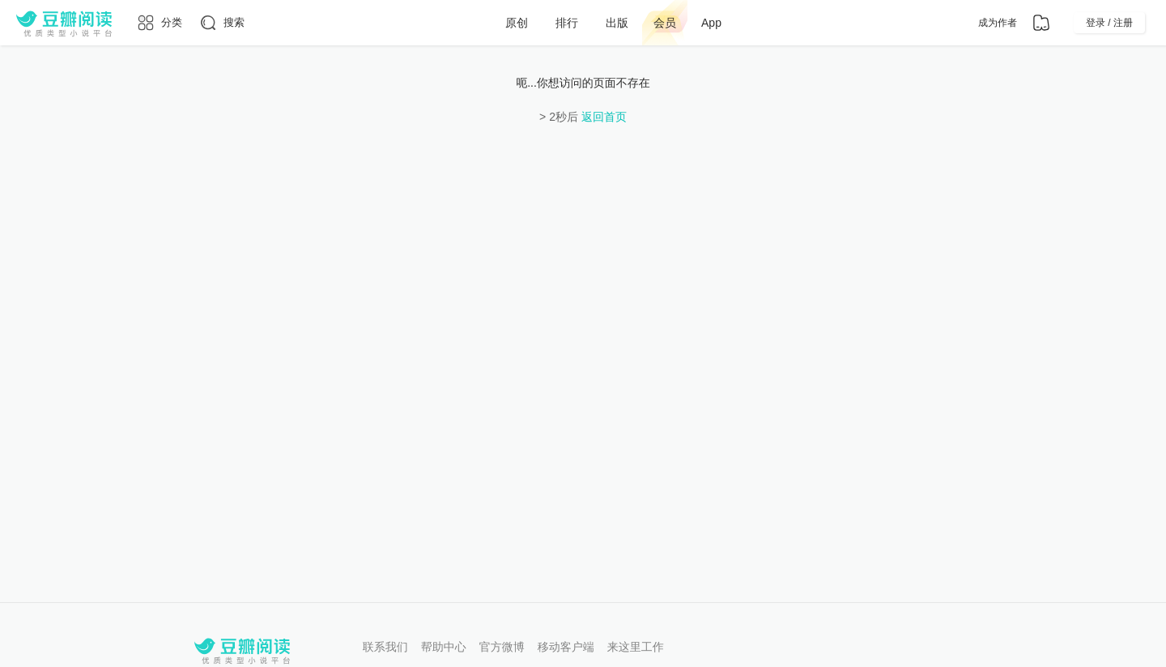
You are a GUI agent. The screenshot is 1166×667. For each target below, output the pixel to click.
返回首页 (604, 116)
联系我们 (385, 646)
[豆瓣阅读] (64, 22)
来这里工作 (635, 646)
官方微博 (502, 646)
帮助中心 (443, 646)
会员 (664, 22)
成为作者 (997, 22)
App (711, 22)
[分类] (159, 22)
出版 (617, 22)
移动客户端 (566, 646)
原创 (516, 22)
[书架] (1041, 22)
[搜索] (221, 22)
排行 (566, 22)
